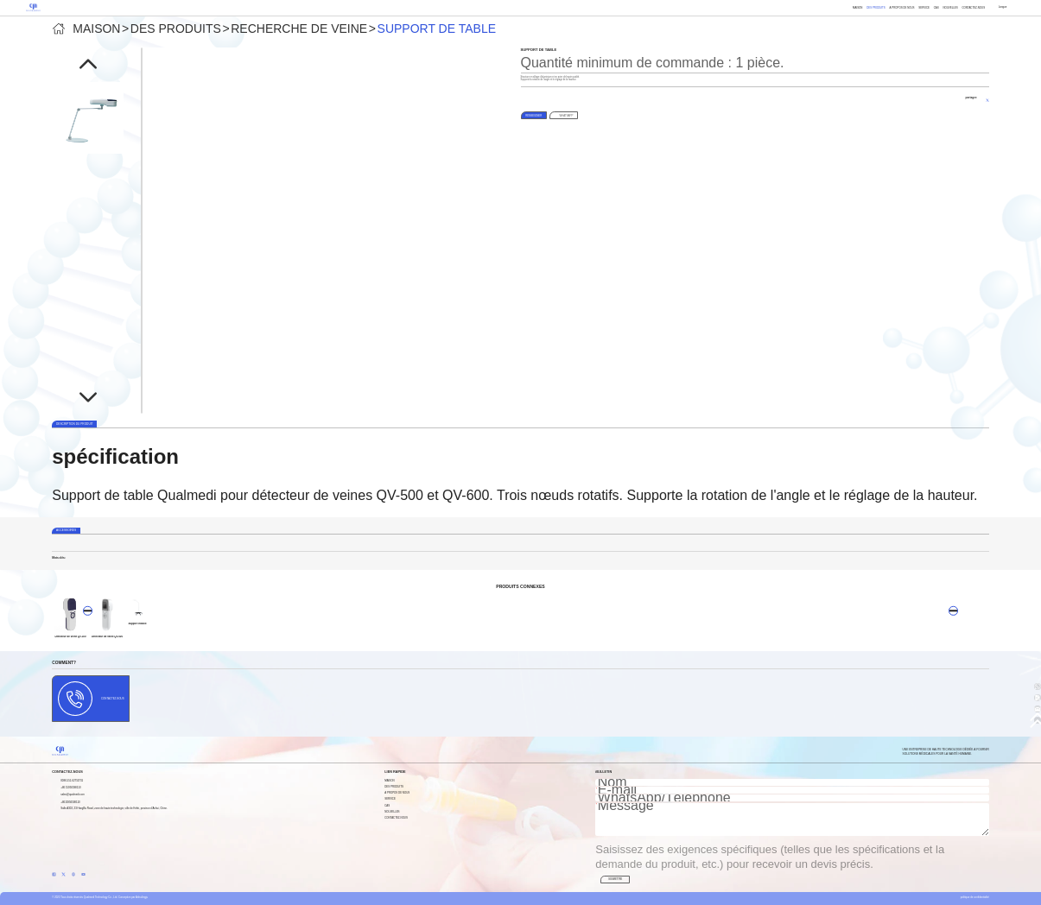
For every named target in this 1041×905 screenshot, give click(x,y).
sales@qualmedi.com (72, 794)
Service (924, 7)
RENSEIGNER (533, 115)
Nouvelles (950, 7)
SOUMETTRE (615, 879)
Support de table (437, 28)
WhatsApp (566, 115)
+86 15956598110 (70, 787)
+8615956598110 (69, 802)
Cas (936, 7)
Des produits (875, 7)
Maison (857, 7)
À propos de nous (902, 7)
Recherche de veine (299, 28)
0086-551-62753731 (71, 780)
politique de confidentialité (975, 897)
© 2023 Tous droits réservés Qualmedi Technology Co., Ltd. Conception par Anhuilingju (100, 897)
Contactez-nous (973, 7)
